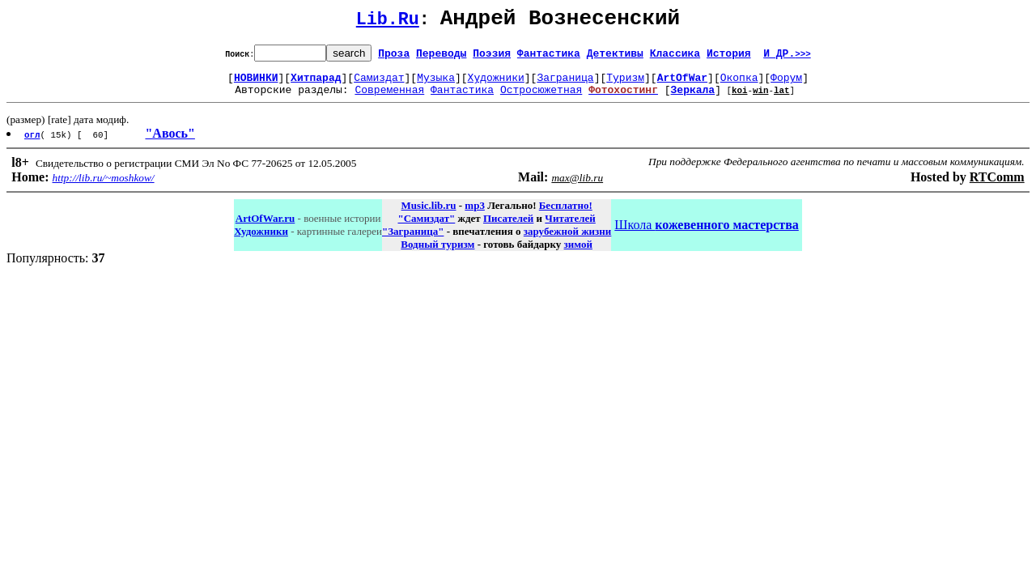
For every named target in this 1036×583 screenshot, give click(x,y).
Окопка (739, 84)
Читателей (570, 228)
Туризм (625, 84)
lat (782, 99)
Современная (389, 98)
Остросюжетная (541, 98)
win (761, 99)
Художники (496, 84)
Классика (675, 57)
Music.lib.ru (428, 215)
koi (740, 99)
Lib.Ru (387, 22)
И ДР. (787, 57)
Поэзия (492, 57)
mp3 (475, 215)
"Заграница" (413, 241)
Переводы (441, 57)
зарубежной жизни (568, 241)
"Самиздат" (426, 228)
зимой (578, 254)
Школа (706, 234)
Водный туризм (437, 254)
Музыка (436, 84)
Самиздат (379, 84)
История (729, 57)
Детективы (615, 57)
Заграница (565, 84)
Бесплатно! (565, 215)
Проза (394, 57)
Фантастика (548, 57)
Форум (786, 84)
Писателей (508, 228)
